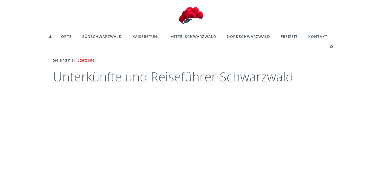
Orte (66, 36)
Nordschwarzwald (248, 36)
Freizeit (289, 36)
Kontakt (317, 36)
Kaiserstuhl (146, 36)
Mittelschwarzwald (193, 36)
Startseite (85, 60)
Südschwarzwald (102, 36)
